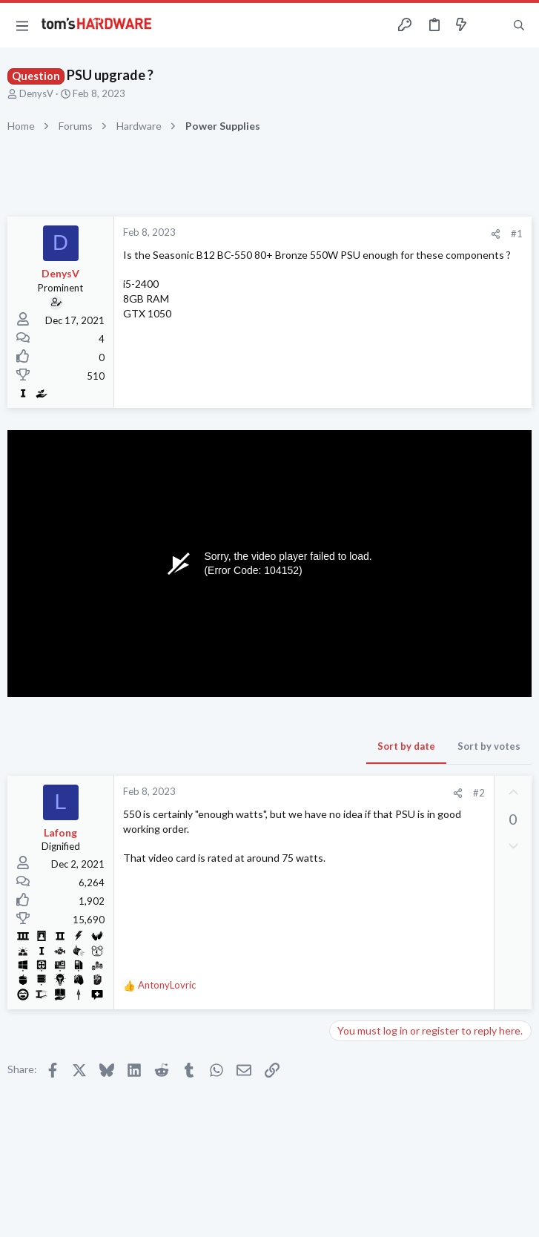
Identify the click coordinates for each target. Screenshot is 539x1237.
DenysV (36, 93)
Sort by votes (488, 746)
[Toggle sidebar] (490, 25)
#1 (517, 234)
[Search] (519, 26)
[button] (22, 25)
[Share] (496, 234)
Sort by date (406, 746)
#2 (479, 793)
